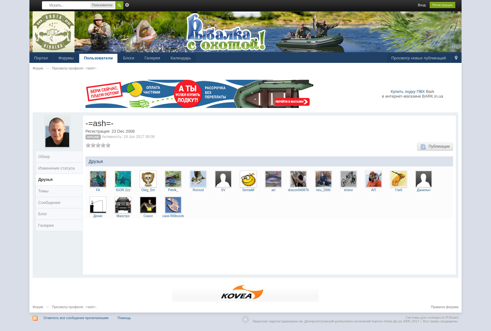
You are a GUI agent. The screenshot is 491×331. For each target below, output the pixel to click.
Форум (38, 307)
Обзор (44, 156)
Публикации (435, 146)
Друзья (45, 179)
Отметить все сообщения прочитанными (76, 318)
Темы (43, 191)
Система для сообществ (425, 317)
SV (223, 190)
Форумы (66, 58)
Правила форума (444, 307)
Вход (422, 5)
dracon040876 (298, 190)
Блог (42, 213)
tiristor (348, 190)
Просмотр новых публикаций (418, 58)
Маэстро (122, 216)
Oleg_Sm (148, 190)
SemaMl (248, 190)
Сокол (148, 216)
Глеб (398, 190)
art (273, 190)
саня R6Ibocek (173, 216)
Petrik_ (173, 190)
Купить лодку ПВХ (408, 91)
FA (98, 190)
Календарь (180, 58)
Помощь (124, 318)
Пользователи (98, 58)
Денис (98, 216)
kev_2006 (323, 190)
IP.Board (452, 317)
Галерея (152, 58)
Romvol (198, 190)
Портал (41, 58)
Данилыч (423, 190)
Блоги (128, 58)
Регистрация (442, 5)
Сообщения (49, 202)
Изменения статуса (56, 168)
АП (373, 190)
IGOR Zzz (123, 190)
